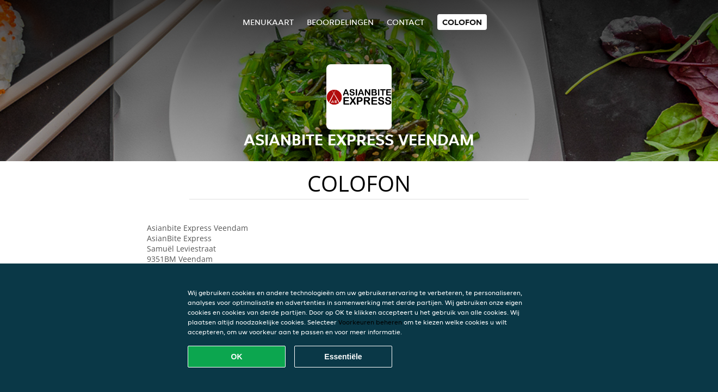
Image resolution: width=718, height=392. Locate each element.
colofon (462, 22)
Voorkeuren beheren (370, 322)
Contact (405, 22)
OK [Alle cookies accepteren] (237, 356)
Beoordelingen (340, 22)
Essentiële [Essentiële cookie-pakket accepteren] (343, 356)
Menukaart (268, 22)
